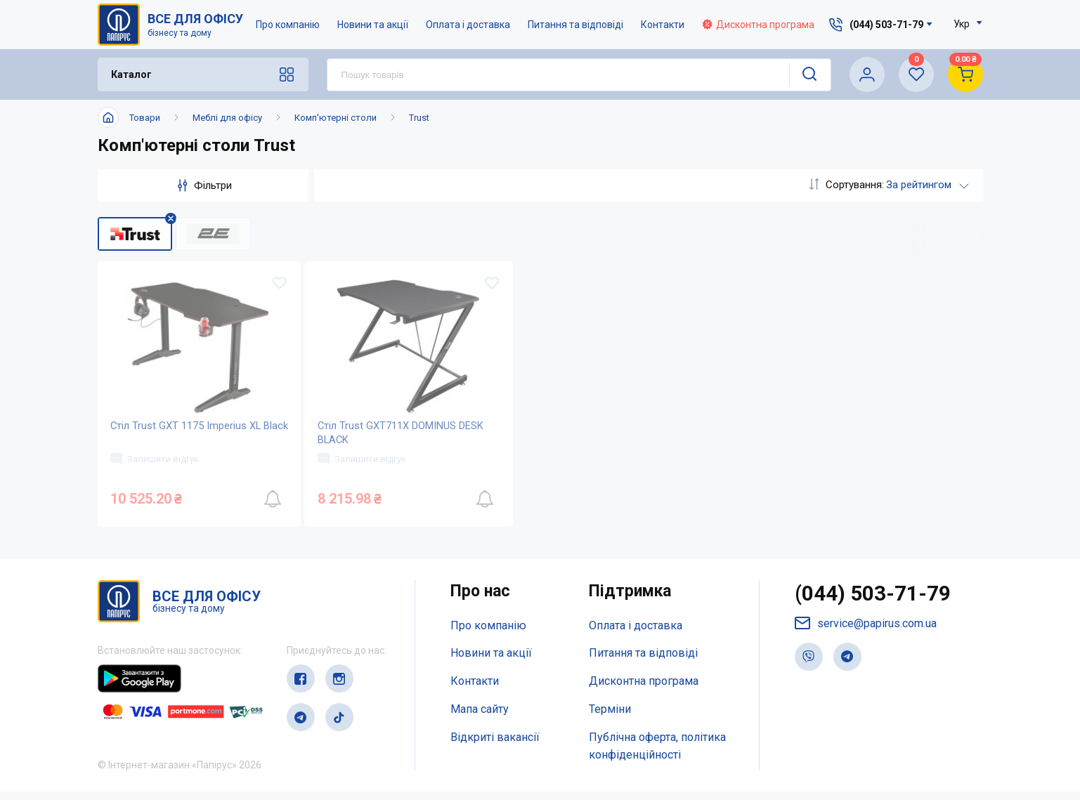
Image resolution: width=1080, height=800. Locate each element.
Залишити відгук (156, 465)
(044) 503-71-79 (873, 602)
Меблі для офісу (227, 117)
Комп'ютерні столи (335, 117)
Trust (419, 117)
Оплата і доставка (469, 24)
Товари (144, 117)
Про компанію (288, 24)
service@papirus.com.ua (866, 631)
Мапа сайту (479, 717)
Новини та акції (373, 24)
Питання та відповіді (576, 24)
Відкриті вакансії (495, 745)
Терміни (610, 717)
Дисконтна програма (759, 24)
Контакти (663, 24)
